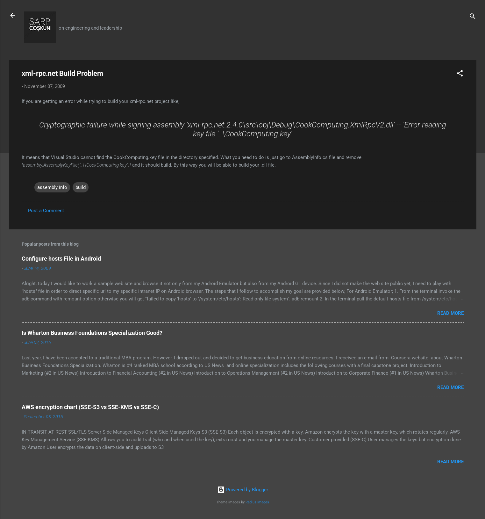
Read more (450, 313)
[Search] (472, 17)
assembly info (52, 187)
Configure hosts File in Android (61, 258)
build (80, 187)
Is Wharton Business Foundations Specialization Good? (92, 332)
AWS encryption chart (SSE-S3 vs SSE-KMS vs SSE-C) (90, 407)
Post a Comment (46, 210)
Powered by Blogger (242, 490)
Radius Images (257, 502)
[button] (460, 74)
